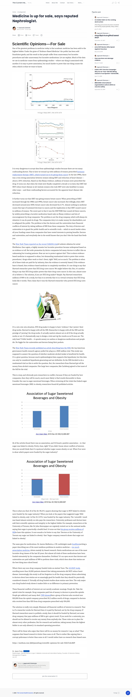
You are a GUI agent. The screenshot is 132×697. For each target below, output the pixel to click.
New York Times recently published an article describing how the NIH (43, 348)
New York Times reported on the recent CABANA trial (37, 244)
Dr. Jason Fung (17, 651)
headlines (76, 544)
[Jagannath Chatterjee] (24, 27)
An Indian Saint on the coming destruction (105, 21)
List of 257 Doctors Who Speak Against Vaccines (105, 48)
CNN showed (46, 595)
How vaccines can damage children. (104, 59)
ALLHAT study (74, 568)
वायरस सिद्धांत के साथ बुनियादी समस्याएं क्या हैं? (107, 37)
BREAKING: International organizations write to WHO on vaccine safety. (105, 85)
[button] (113, 3)
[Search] (116, 3)
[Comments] (118, 29)
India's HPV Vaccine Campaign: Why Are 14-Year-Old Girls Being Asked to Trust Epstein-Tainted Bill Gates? (106, 72)
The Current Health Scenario (19, 3)
